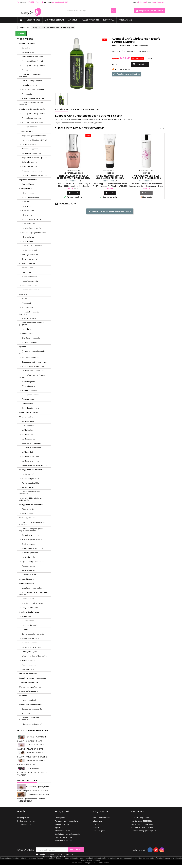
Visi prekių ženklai (54, 20)
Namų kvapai (27, 272)
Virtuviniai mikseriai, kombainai (34, 656)
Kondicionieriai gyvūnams (32, 548)
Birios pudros (27, 333)
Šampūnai (26, 48)
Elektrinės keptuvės (30, 625)
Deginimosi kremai (30, 259)
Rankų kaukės (27, 487)
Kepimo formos (28, 660)
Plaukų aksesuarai (29, 127)
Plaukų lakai (27, 70)
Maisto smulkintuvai (28, 674)
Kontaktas (137, 811)
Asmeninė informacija (101, 818)
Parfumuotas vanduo (30, 290)
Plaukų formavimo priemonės (34, 65)
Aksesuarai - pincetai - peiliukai (34, 465)
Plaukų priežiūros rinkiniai (32, 61)
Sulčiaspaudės (28, 621)
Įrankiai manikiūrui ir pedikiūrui (34, 140)
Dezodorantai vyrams (30, 408)
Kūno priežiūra (25, 188)
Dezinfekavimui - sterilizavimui (34, 175)
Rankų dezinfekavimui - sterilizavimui (30, 493)
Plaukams (26, 713)
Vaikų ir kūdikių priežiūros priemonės (30, 499)
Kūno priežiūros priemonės (33, 366)
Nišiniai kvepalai (28, 268)
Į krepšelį (139, 64)
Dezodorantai (27, 241)
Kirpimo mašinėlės (29, 390)
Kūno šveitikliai (28, 193)
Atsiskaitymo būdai (62, 831)
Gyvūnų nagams (28, 544)
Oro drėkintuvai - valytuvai (32, 603)
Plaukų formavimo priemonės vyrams (32, 376)
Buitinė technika (26, 583)
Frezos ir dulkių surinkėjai (32, 171)
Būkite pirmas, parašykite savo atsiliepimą (109, 211)
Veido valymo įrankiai (30, 461)
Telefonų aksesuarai (28, 682)
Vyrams (22, 347)
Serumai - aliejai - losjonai (32, 81)
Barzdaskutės (27, 404)
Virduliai (25, 630)
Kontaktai (108, 20)
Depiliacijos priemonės (31, 228)
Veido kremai (27, 434)
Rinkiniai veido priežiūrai (32, 448)
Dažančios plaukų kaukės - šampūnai (31, 104)
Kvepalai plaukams (29, 85)
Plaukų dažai (27, 94)
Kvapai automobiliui (30, 281)
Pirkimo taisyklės (62, 824)
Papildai (23, 696)
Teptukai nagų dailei (30, 149)
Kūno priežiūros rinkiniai (31, 219)
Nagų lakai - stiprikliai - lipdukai (34, 158)
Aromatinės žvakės (29, 285)
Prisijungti (142, 2)
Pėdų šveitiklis (27, 509)
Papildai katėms (28, 566)
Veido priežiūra (26, 417)
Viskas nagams (26, 131)
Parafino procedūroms (31, 153)
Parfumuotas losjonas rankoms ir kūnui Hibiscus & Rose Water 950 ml (146, 178)
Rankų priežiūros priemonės (31, 470)
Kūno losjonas (27, 202)
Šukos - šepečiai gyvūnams (33, 539)
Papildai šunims (28, 570)
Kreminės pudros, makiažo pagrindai (31, 324)
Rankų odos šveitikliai (31, 483)
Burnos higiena (28, 184)
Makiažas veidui (28, 307)
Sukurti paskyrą (158, 2)
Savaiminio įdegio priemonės (34, 233)
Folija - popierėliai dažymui (33, 90)
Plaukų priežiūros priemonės (32, 109)
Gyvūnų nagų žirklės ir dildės (33, 561)
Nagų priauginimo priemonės (34, 136)
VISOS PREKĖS (33, 20)
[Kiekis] (122, 64)
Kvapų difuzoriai (26, 579)
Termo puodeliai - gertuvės (33, 634)
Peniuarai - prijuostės (28, 412)
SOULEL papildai (29, 700)
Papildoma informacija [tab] (85, 109)
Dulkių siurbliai (28, 599)
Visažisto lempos (29, 318)
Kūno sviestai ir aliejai (30, 197)
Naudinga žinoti (90, 20)
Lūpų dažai (26, 329)
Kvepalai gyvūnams (30, 553)
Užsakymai (97, 821)
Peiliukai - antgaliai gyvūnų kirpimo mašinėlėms (31, 530)
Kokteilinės (26, 616)
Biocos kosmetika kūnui (32, 724)
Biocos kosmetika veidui (32, 709)
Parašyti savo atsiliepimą (126, 74)
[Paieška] (91, 10)
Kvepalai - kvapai (27, 263)
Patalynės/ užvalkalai (28, 691)
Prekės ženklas (127, 46)
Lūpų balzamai (28, 426)
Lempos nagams (29, 144)
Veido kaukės (27, 430)
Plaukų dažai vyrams (30, 395)
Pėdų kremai (27, 513)
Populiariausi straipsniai (32, 731)
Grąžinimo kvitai (99, 824)
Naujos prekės (23, 818)
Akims (24, 299)
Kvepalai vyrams (28, 382)
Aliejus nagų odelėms (30, 479)
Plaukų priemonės (27, 43)
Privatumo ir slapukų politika (66, 821)
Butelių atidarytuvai (30, 652)
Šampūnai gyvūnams (30, 535)
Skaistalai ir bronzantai (31, 338)
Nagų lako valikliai (29, 166)
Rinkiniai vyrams (28, 386)
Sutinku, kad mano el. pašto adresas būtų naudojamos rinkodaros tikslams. (56, 855)
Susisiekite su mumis (63, 837)
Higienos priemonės (28, 180)
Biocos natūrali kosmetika (31, 704)
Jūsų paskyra (100, 811)
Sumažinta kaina (24, 824)
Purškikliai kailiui (28, 557)
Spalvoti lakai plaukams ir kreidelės (31, 75)
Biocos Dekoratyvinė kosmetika (29, 719)
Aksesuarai (26, 303)
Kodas (114, 46)
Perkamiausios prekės (26, 821)
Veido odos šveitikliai (30, 456)
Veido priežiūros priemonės (33, 371)
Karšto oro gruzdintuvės (31, 647)
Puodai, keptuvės (29, 665)
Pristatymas (125, 20)
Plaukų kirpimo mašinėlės (32, 122)
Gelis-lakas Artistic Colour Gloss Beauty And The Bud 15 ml (73, 177)
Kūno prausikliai (28, 224)
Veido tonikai (27, 452)
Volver (21, 34)
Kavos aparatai (28, 669)
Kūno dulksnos (28, 237)
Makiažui (23, 294)
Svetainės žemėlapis (63, 841)
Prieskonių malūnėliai (30, 638)
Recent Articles (27, 780)
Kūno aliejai (26, 206)
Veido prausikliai (28, 439)
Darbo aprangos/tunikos (30, 687)
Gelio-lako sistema (29, 162)
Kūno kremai (27, 215)
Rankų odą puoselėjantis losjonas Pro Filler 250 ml (110, 177)
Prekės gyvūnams (27, 518)
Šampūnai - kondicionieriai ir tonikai (32, 352)
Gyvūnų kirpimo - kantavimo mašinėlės (32, 523)
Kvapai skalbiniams (29, 277)
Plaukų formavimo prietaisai (33, 114)
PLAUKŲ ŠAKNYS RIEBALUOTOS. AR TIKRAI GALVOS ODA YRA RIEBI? (33, 772)
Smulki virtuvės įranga (29, 612)
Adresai (96, 827)
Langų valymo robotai (31, 608)
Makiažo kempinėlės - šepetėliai (29, 313)
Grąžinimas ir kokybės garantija (67, 834)
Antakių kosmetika (29, 342)
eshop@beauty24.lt (60, 2)
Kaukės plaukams (29, 52)
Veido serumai (28, 421)
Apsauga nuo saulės (30, 255)
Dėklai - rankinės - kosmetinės (32, 678)
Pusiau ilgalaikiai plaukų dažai (34, 98)
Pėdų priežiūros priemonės (31, 505)
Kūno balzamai (28, 210)
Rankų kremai (27, 474)
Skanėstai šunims (29, 575)
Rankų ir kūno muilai (30, 250)
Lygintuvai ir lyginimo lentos (33, 588)
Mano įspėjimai (99, 831)
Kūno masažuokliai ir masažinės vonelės (33, 593)
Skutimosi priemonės (30, 358)
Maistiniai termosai (29, 643)
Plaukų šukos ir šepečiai (31, 118)
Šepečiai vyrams (28, 399)
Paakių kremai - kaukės (31, 443)
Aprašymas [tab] (61, 109)
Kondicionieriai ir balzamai (32, 57)
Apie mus (72, 20)
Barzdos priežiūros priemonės (34, 362)
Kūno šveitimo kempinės (32, 246)
